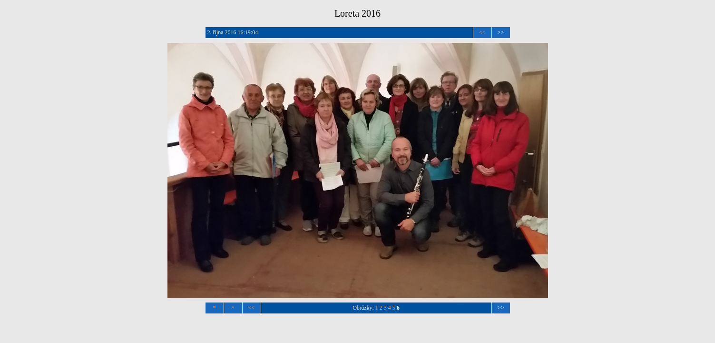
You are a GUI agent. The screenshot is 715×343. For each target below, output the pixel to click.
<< (482, 32)
